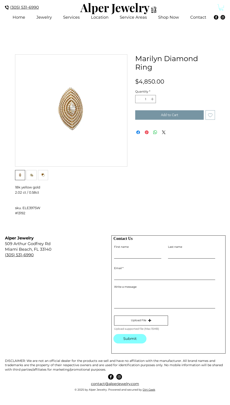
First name (121, 247)
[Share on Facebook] (138, 132)
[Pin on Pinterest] (146, 132)
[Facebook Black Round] (111, 377)
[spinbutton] (145, 99)
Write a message (125, 286)
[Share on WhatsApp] (155, 132)
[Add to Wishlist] (210, 115)
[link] (221, 7)
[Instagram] (223, 17)
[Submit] (129, 338)
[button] (141, 320)
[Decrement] (138, 99)
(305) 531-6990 (19, 254)
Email (118, 268)
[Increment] (152, 99)
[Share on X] (163, 132)
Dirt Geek (149, 389)
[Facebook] (216, 17)
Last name (175, 247)
